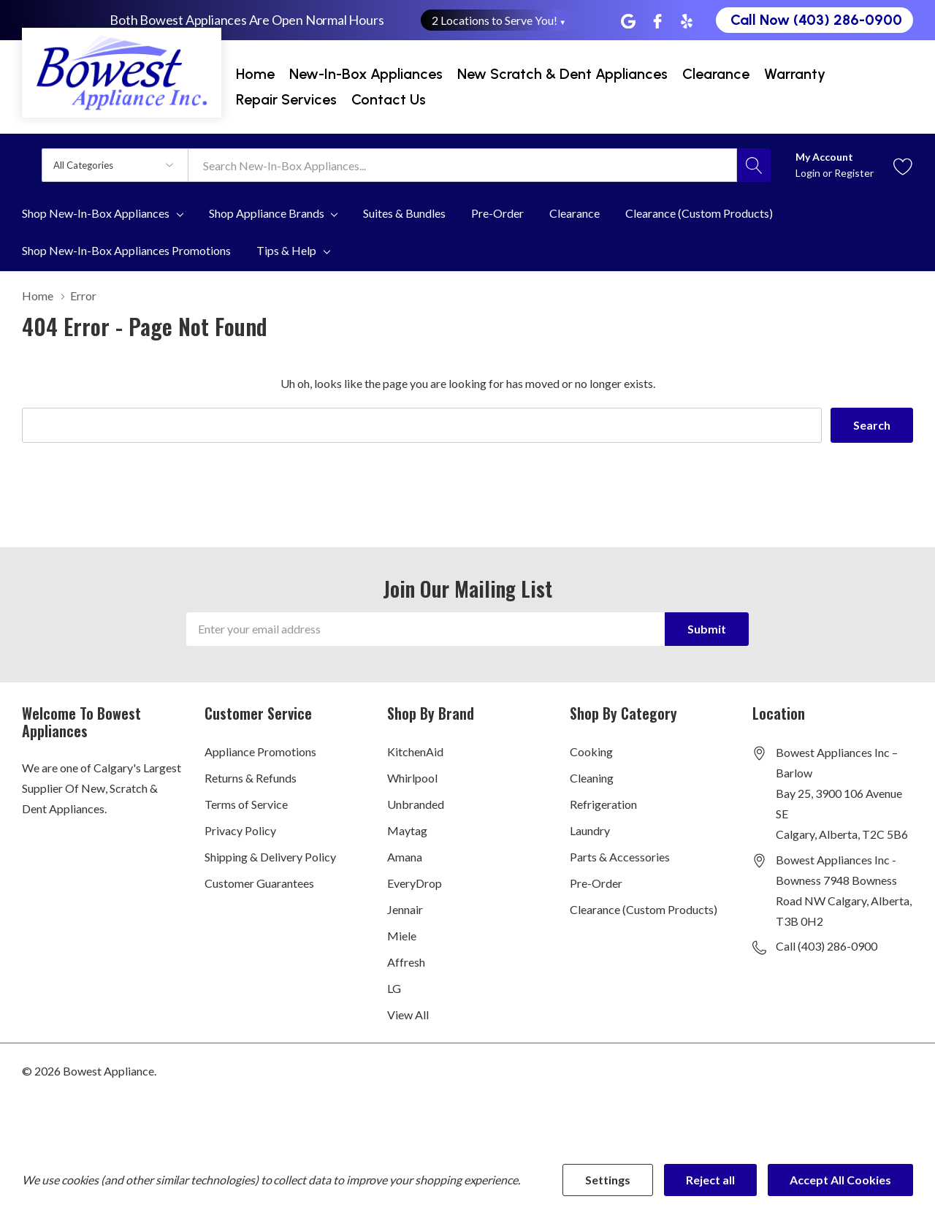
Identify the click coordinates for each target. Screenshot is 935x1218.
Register (854, 173)
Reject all (710, 1180)
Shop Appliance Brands (266, 213)
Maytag (407, 830)
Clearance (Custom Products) (643, 909)
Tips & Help (286, 250)
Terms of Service (246, 804)
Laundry (590, 830)
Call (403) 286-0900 (826, 946)
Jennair (405, 909)
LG (394, 988)
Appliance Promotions (260, 751)
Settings (607, 1180)
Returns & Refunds (251, 778)
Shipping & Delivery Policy (270, 857)
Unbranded (415, 804)
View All (408, 1014)
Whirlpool (412, 778)
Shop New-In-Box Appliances (95, 213)
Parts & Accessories (620, 857)
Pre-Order (596, 883)
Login (809, 173)
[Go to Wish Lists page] (903, 164)
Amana (404, 857)
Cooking (591, 751)
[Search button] (754, 165)
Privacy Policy (240, 830)
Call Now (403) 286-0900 (816, 19)
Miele (401, 936)
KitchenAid (415, 751)
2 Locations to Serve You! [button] (499, 20)
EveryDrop (414, 883)
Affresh (406, 962)
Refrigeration (603, 804)
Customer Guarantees (259, 883)
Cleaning (592, 778)
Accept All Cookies (840, 1180)
